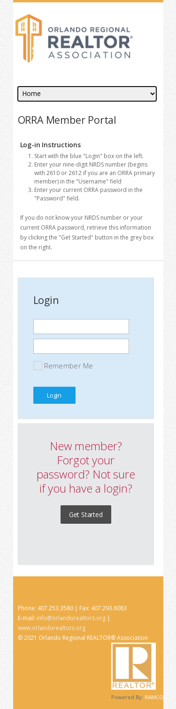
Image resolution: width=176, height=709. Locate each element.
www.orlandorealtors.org (51, 628)
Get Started (86, 514)
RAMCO (154, 697)
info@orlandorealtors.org (71, 618)
